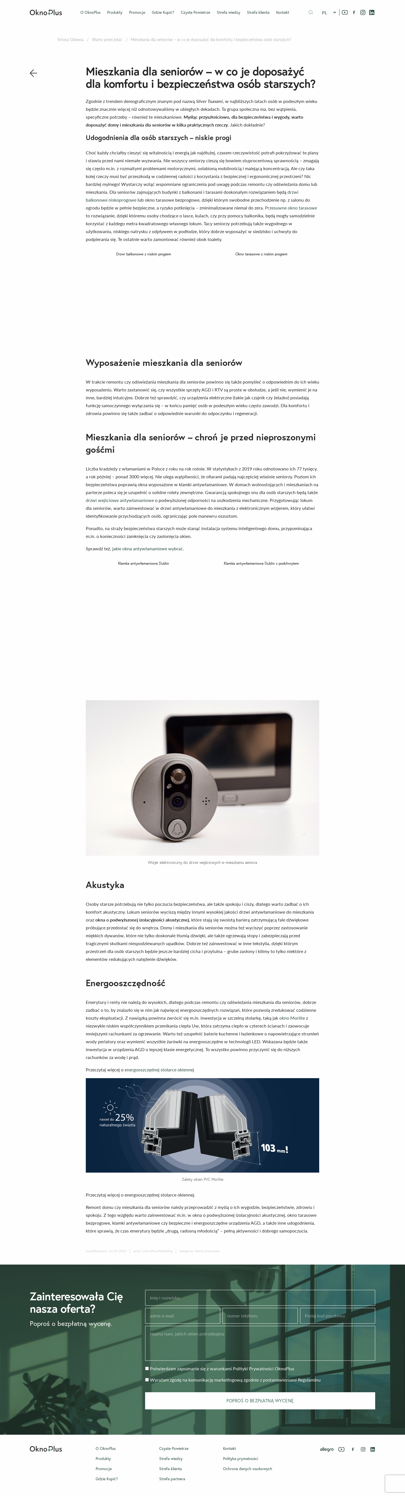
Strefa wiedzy (228, 12)
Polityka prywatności (240, 1458)
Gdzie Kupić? (163, 12)
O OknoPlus (90, 12)
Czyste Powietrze (195, 12)
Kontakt (282, 12)
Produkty (114, 12)
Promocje (137, 12)
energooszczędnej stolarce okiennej (159, 1069)
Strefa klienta (258, 12)
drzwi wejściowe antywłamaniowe (120, 500)
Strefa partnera (172, 1478)
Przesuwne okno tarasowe (291, 207)
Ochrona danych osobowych (247, 1468)
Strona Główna (70, 39)
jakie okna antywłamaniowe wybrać (147, 548)
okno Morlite (292, 1017)
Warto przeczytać (107, 39)
